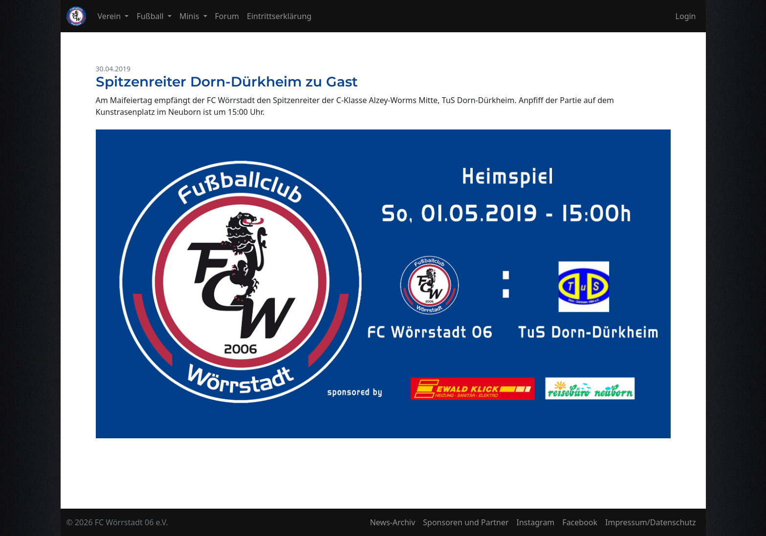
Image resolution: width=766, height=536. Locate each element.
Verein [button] (110, 16)
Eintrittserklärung (279, 16)
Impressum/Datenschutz (650, 522)
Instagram (536, 522)
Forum (227, 16)
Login (686, 16)
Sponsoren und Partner (465, 522)
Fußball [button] (151, 16)
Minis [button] (190, 16)
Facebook (579, 522)
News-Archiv (393, 522)
